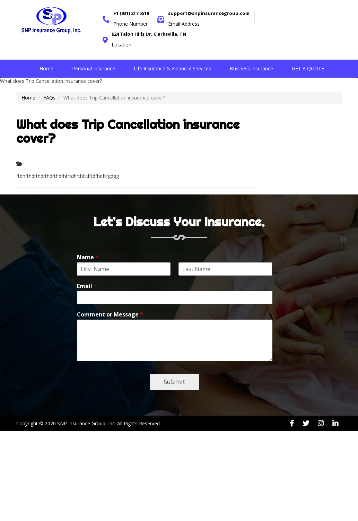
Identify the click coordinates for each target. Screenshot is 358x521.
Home (46, 68)
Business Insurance (251, 68)
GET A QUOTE (308, 68)
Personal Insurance (93, 68)
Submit (174, 381)
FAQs (49, 97)
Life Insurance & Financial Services (172, 68)
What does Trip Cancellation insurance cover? (127, 131)
